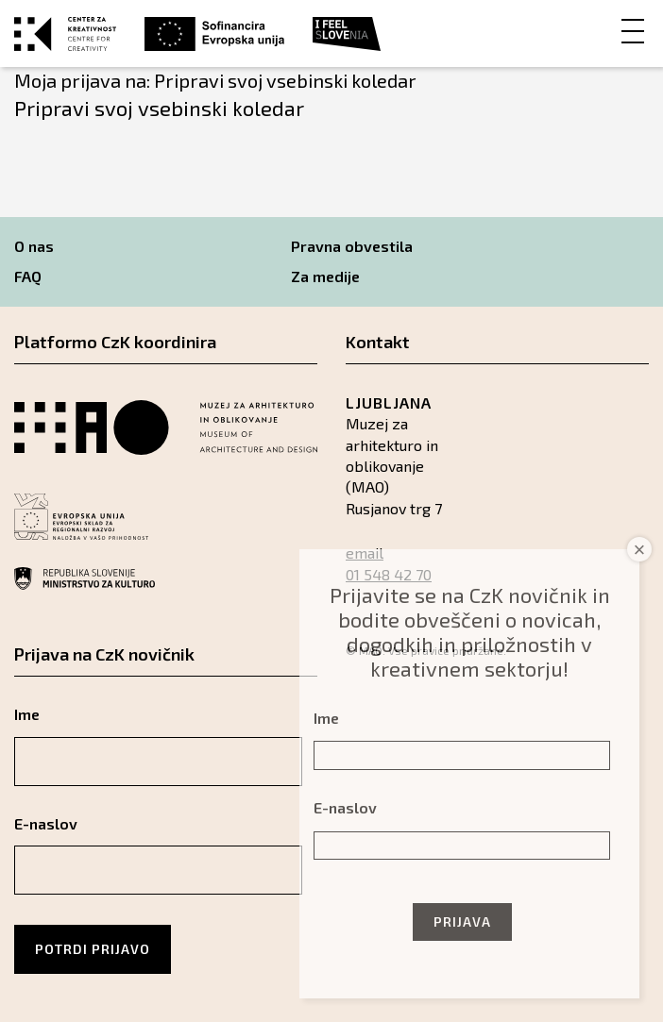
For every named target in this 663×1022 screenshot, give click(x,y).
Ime (27, 714)
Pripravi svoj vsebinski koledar (159, 107)
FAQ (28, 276)
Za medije (325, 276)
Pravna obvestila (352, 246)
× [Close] (640, 549)
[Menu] (632, 29)
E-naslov (45, 823)
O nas (34, 246)
